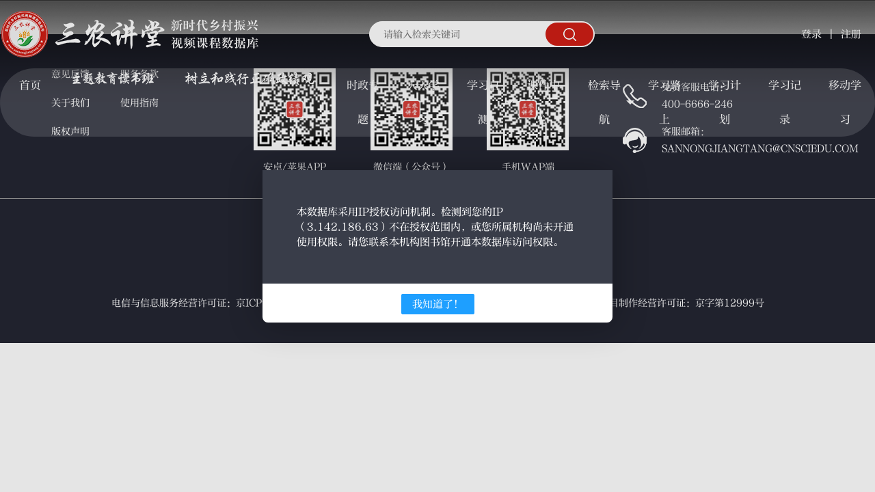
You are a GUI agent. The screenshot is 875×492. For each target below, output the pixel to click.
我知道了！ (437, 304)
